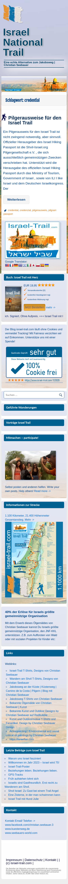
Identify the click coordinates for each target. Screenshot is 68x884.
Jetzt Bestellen (34, 307)
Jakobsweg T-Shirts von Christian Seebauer (36, 699)
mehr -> (50, 307)
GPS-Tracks (15, 774)
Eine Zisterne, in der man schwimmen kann (34, 794)
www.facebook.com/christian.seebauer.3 (29, 824)
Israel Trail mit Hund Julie (23, 798)
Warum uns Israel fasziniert (24, 758)
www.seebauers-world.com (21, 832)
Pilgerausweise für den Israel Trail (34, 120)
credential (13, 210)
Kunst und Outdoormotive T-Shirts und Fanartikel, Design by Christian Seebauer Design (31, 723)
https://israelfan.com (22, 739)
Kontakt (50, 860)
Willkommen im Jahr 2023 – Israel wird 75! (33, 762)
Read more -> (42, 491)
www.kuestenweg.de (17, 828)
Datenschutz (34, 860)
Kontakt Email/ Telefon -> (20, 820)
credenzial (25, 210)
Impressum (14, 860)
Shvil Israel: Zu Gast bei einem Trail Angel (33, 790)
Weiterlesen (16, 199)
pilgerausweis (39, 210)
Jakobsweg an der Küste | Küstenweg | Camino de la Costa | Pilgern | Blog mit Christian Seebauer (31, 690)
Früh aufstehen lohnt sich (23, 778)
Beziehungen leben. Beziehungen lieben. (33, 770)
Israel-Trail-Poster (19, 766)
